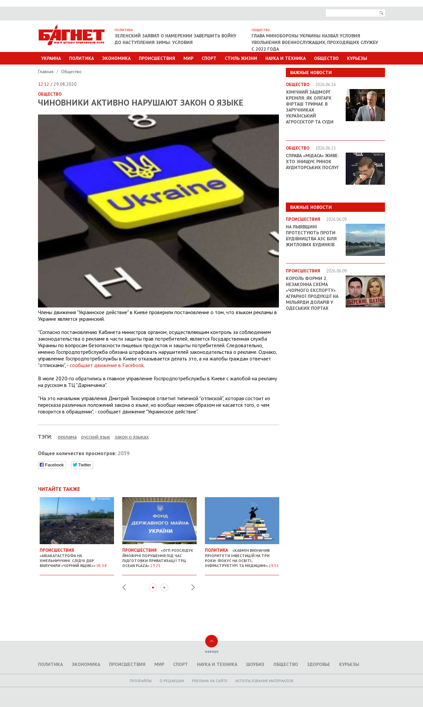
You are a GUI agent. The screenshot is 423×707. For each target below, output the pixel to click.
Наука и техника (285, 58)
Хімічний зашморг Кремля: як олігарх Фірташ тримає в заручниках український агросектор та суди (309, 107)
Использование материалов (264, 680)
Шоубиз (255, 664)
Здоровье (318, 664)
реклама (67, 436)
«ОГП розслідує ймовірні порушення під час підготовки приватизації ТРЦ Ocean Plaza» (159, 555)
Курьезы (357, 58)
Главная (46, 71)
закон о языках (132, 436)
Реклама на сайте (209, 680)
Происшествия (157, 58)
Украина (51, 58)
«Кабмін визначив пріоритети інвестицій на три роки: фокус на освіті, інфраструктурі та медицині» (242, 555)
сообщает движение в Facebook (107, 365)
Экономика (116, 58)
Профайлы (141, 680)
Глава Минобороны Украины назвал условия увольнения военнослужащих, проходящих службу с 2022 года (314, 42)
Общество (326, 58)
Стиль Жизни (241, 58)
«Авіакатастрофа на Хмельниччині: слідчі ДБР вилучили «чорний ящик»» (77, 555)
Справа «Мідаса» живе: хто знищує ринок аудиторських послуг (312, 161)
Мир (188, 58)
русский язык (95, 436)
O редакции (172, 680)
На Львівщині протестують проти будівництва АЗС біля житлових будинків (311, 236)
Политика (81, 58)
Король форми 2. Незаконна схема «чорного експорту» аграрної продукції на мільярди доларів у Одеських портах (312, 293)
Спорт (209, 58)
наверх (211, 651)
